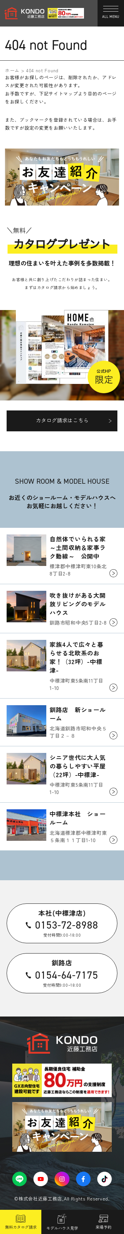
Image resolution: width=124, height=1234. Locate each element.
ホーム (12, 70)
